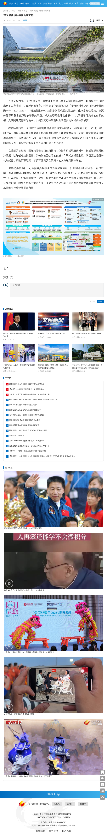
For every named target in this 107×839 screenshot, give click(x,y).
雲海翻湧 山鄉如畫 (16, 436)
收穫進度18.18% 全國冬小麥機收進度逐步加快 (26, 415)
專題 (13, 11)
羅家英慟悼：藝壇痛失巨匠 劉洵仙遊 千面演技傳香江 (28, 430)
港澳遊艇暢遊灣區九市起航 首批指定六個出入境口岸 (29, 446)
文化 (61, 4)
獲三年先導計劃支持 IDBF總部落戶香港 (86, 333)
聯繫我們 (40, 831)
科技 (87, 4)
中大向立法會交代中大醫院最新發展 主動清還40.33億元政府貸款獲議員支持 (87, 366)
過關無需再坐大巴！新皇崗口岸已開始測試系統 (26, 384)
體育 (82, 4)
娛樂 (66, 4)
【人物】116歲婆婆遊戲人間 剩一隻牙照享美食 (26, 389)
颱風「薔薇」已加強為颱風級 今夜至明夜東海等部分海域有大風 (33, 400)
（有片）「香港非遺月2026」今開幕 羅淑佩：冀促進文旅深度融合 (29, 652)
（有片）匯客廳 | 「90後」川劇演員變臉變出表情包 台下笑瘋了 (28, 776)
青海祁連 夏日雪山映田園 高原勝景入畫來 (24, 420)
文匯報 (57, 804)
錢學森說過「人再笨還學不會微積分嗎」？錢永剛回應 (24, 590)
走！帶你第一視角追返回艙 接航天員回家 (19, 714)
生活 (71, 4)
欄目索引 (53, 794)
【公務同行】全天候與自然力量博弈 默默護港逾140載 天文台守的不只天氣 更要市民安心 (42, 456)
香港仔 (70, 804)
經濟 (34, 4)
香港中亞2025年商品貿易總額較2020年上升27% (26, 441)
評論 (45, 4)
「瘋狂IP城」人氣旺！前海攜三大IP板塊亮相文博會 (19, 366)
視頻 (50, 4)
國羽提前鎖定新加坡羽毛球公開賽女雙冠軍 (25, 410)
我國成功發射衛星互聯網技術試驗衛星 (23, 405)
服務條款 (66, 831)
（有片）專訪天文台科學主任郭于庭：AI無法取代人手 (29, 394)
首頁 (11, 4)
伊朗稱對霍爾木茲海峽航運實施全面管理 (24, 425)
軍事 (55, 4)
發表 (100, 301)
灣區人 (28, 4)
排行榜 (8, 378)
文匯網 (5, 11)
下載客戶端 (95, 4)
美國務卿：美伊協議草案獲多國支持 (51, 333)
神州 (22, 4)
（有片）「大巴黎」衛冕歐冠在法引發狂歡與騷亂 (27, 451)
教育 (77, 4)
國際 (40, 4)
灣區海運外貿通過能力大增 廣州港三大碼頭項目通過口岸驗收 (53, 366)
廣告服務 (53, 831)
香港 (16, 4)
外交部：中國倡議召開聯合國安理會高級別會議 (18, 334)
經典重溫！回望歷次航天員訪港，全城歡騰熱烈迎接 (23, 528)
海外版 (83, 804)
